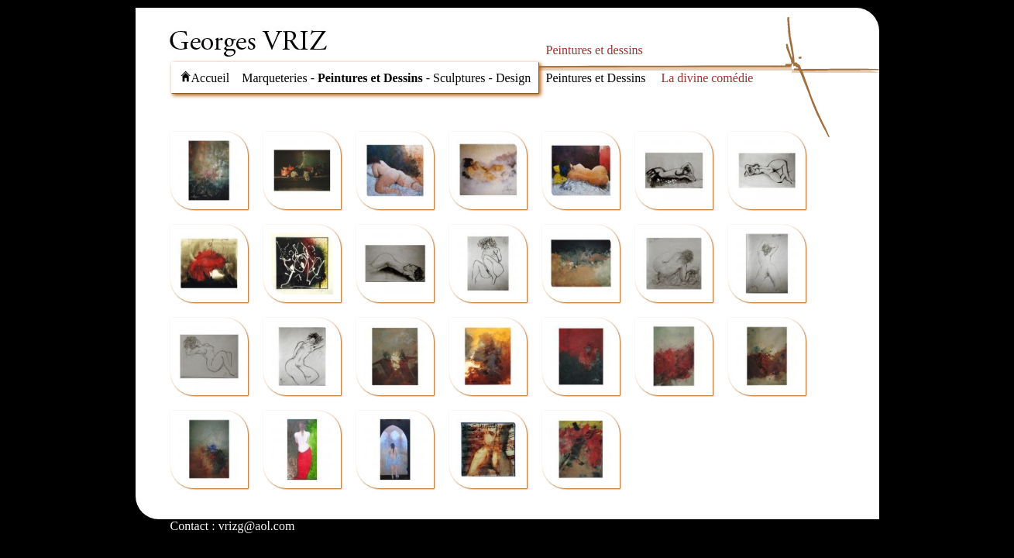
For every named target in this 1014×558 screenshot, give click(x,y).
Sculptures (459, 77)
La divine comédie (707, 77)
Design (513, 77)
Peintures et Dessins (370, 77)
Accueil (205, 77)
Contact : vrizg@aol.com (232, 525)
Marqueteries (274, 77)
